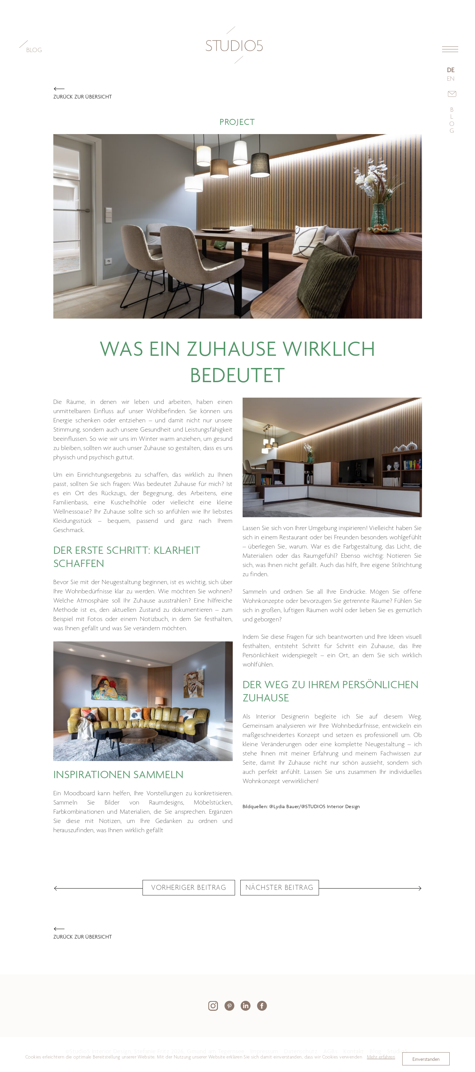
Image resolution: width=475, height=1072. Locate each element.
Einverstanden (425, 1059)
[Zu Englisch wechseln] (452, 79)
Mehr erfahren (381, 1057)
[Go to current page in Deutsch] (452, 70)
